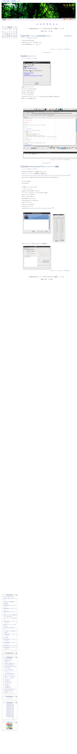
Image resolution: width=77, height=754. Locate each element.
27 (7, 36)
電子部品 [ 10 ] (8, 681)
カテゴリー (24, 37)
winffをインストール (29, 56)
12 (5, 33)
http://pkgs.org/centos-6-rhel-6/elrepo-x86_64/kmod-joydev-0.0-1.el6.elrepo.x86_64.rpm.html (46, 175)
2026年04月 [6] (10, 707)
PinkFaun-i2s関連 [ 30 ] (10, 663)
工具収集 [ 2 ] (8, 686)
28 (9, 36)
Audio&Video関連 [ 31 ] (10, 673)
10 (16, 32)
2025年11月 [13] (10, 714)
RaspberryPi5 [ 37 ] (9, 690)
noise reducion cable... (9, 596)
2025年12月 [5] (10, 712)
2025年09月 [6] (10, 716)
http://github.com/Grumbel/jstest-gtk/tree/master (39, 208)
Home (4, 19)
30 (14, 36)
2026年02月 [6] (10, 709)
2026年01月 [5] (10, 711)
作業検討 (6, 603)
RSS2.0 (72, 19)
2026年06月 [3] (10, 704)
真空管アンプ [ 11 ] (9, 692)
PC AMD (6, 637)
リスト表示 (61, 28)
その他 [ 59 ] (7, 679)
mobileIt (9, 19)
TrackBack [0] (67, 49)
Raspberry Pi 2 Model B (32, 37)
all (13, 718)
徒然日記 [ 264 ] (8, 660)
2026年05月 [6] (10, 705)
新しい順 (44, 31)
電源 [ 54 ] (7, 662)
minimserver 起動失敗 (9, 601)
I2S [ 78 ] (6, 684)
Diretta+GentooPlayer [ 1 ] (10, 689)
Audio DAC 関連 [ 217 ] (10, 665)
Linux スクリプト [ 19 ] (10, 675)
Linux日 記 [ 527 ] (8, 658)
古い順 (50, 31)
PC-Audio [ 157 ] (8, 683)
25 (3, 36)
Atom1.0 (66, 19)
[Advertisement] (8, 65)
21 (9, 34)
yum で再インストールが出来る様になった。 (37, 36)
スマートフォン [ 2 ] (9, 678)
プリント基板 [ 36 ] (9, 669)
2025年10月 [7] (10, 715)
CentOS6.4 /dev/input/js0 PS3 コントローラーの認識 (40, 166)
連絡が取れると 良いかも (10, 645)
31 (16, 36)
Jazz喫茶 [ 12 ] (8, 687)
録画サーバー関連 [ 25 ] (10, 676)
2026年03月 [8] (10, 708)
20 (7, 34)
